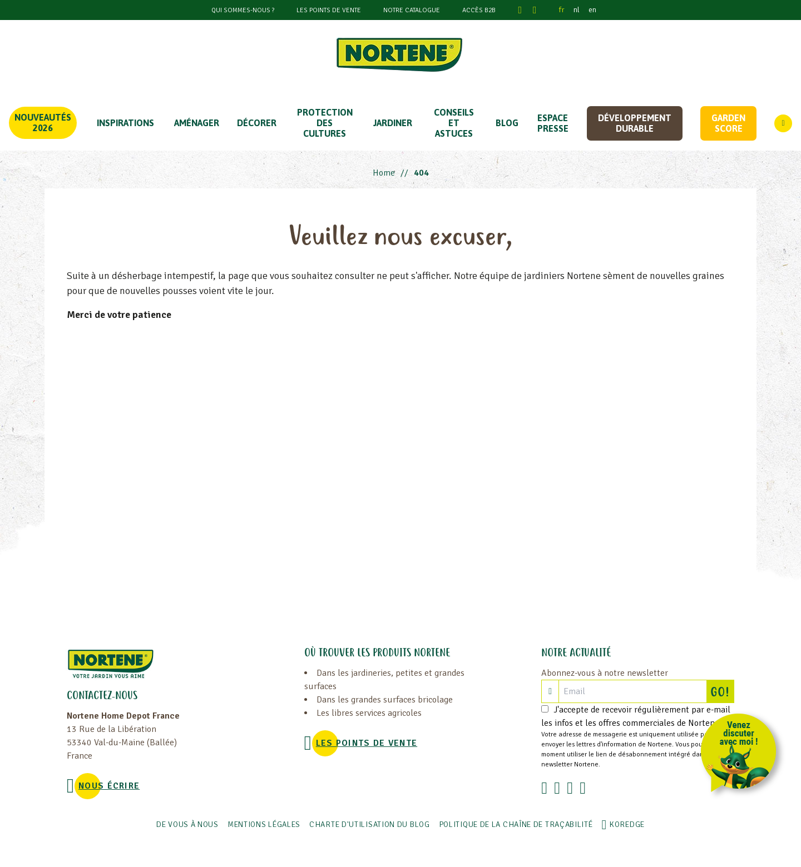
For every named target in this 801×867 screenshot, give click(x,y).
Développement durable (634, 123)
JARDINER (392, 123)
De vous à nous (187, 824)
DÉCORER (256, 123)
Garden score (728, 123)
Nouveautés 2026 (42, 122)
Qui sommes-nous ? (242, 10)
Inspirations (125, 123)
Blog (507, 123)
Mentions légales (264, 824)
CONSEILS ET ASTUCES (454, 122)
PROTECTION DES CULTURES (325, 122)
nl (576, 9)
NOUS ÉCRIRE (109, 785)
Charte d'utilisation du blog (369, 824)
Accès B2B (479, 10)
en (592, 9)
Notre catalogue (411, 10)
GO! (722, 691)
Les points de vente (328, 10)
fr (562, 9)
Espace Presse (552, 123)
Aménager (196, 123)
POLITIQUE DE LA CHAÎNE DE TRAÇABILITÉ (516, 824)
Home (384, 172)
